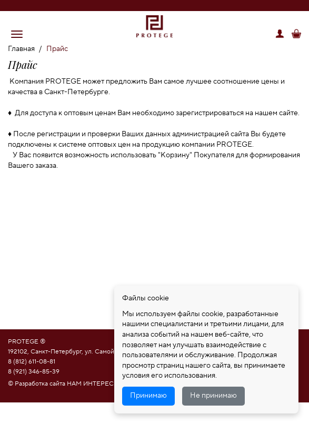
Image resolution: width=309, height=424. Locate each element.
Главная (21, 49)
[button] (17, 34)
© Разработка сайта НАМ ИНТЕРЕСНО (66, 384)
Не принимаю (213, 395)
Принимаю (148, 395)
